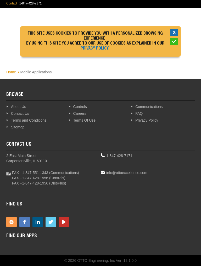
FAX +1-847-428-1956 (30, 178)
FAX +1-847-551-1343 (30, 173)
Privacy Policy (94, 49)
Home (11, 72)
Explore (180, 17)
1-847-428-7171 (119, 156)
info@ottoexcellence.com (126, 173)
